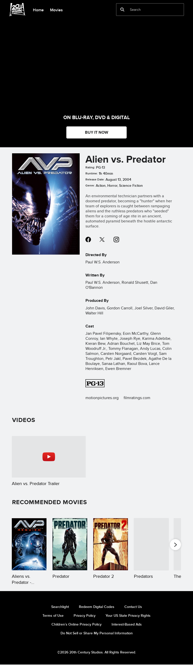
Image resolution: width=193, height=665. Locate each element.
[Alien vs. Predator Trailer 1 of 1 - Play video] (49, 457)
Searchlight (60, 606)
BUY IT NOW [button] (96, 132)
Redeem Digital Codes (96, 606)
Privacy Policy (84, 615)
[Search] (146, 10)
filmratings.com (137, 398)
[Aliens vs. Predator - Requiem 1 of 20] (29, 544)
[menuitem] (38, 9)
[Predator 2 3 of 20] (110, 544)
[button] (175, 544)
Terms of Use (53, 615)
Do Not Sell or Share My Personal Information (97, 633)
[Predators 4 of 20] (151, 544)
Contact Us (133, 606)
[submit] (122, 10)
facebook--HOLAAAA (88, 239)
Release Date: (95, 179)
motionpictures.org (102, 398)
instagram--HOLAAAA (116, 239)
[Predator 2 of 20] (70, 544)
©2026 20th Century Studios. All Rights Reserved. (96, 652)
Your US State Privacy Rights (128, 615)
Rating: (90, 167)
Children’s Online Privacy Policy (77, 624)
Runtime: (91, 173)
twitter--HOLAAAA (102, 239)
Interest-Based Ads (127, 624)
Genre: (90, 185)
